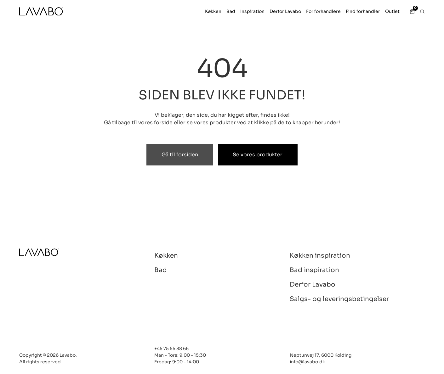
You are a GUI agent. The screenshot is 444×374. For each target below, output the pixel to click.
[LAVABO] (41, 11)
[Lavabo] (39, 252)
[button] (213, 11)
